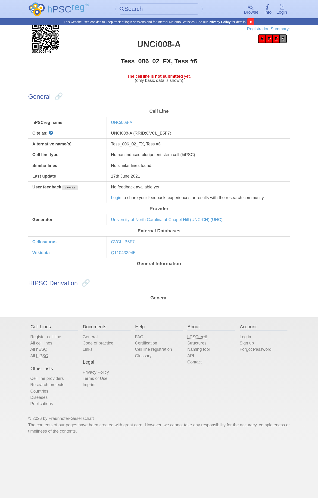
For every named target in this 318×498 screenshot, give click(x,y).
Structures (196, 388)
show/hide (81, 213)
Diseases (47, 448)
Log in (242, 381)
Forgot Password (253, 395)
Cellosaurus (53, 279)
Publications (50, 455)
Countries (48, 441)
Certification (149, 388)
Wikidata (49, 291)
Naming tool (198, 395)
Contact (194, 409)
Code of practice (104, 388)
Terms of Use (100, 427)
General (95, 381)
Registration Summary (258, 30)
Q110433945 (127, 291)
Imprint (94, 434)
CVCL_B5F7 (127, 279)
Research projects (56, 434)
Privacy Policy (220, 22)
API (189, 402)
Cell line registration (157, 395)
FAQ (141, 381)
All (47, 395)
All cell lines (50, 388)
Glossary (146, 402)
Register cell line (55, 381)
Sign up (243, 388)
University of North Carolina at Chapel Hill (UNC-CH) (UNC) (175, 255)
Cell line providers (56, 427)
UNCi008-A (126, 141)
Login (274, 9)
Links (92, 395)
